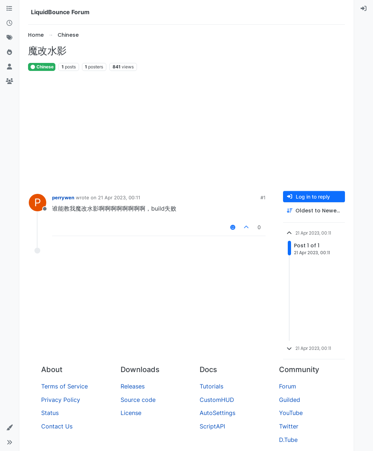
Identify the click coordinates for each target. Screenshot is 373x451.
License (131, 412)
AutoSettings (217, 412)
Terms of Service (64, 386)
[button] (9, 428)
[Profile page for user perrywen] (37, 202)
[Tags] (9, 38)
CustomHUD (217, 399)
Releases (133, 386)
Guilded (289, 399)
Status (50, 412)
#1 (263, 197)
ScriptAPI (212, 426)
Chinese (42, 66)
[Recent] (9, 23)
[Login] (363, 9)
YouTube (291, 412)
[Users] (9, 67)
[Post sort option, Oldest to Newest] (314, 210)
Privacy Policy (60, 399)
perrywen (63, 197)
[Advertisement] (186, 131)
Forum (287, 386)
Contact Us (56, 426)
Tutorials (211, 386)
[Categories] (9, 9)
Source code (138, 399)
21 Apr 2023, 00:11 (119, 197)
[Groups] (9, 81)
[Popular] (9, 52)
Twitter (288, 426)
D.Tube (288, 439)
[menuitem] (363, 9)
